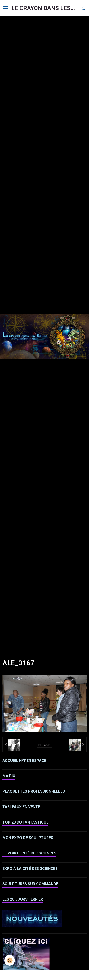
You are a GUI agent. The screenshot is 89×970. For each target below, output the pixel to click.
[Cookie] (9, 960)
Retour (44, 745)
